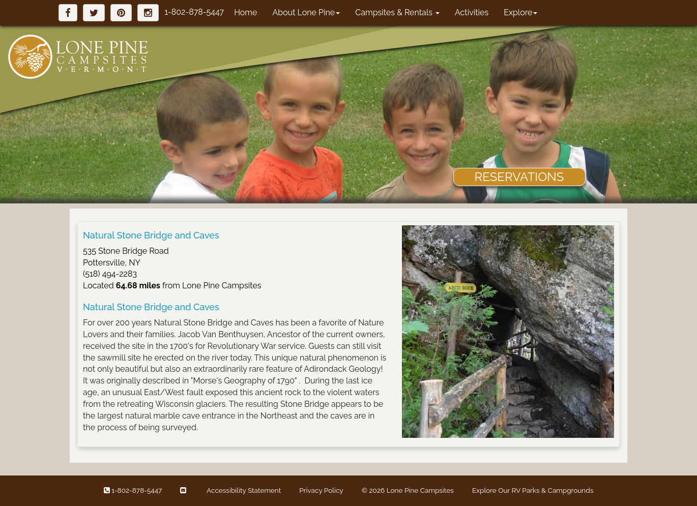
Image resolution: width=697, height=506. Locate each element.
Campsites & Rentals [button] (397, 12)
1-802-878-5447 (194, 12)
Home (245, 12)
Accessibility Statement (244, 490)
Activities (471, 12)
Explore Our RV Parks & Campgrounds (532, 490)
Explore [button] (520, 12)
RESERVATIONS (519, 176)
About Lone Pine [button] (306, 12)
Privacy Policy (321, 490)
